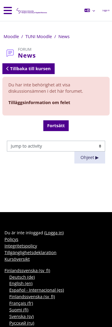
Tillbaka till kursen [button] (28, 68)
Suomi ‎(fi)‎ (18, 310)
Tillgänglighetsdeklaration (30, 252)
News (64, 36)
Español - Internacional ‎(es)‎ (36, 290)
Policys (11, 239)
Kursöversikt (17, 259)
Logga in (106, 10)
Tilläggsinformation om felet (39, 102)
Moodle (11, 36)
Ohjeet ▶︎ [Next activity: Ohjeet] (90, 157)
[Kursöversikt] (31, 10)
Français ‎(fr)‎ (21, 303)
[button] (90, 10)
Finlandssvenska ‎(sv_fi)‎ (27, 270)
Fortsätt (56, 125)
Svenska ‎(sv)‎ (21, 316)
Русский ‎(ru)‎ (21, 323)
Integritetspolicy (20, 246)
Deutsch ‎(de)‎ (22, 277)
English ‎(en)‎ (21, 283)
